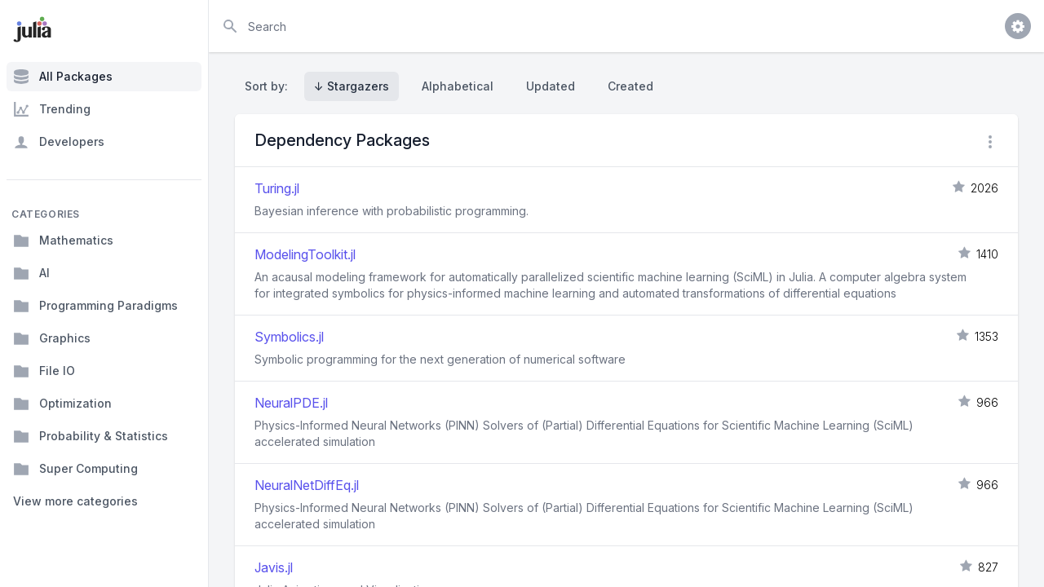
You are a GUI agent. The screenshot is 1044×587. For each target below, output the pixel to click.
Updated (550, 86)
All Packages (63, 76)
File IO (44, 371)
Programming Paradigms (95, 306)
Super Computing (75, 469)
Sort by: (269, 86)
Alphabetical (457, 86)
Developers (58, 142)
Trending (52, 109)
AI (31, 273)
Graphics (52, 338)
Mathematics (63, 240)
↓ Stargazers (351, 86)
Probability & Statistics (90, 436)
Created (630, 86)
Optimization (62, 403)
